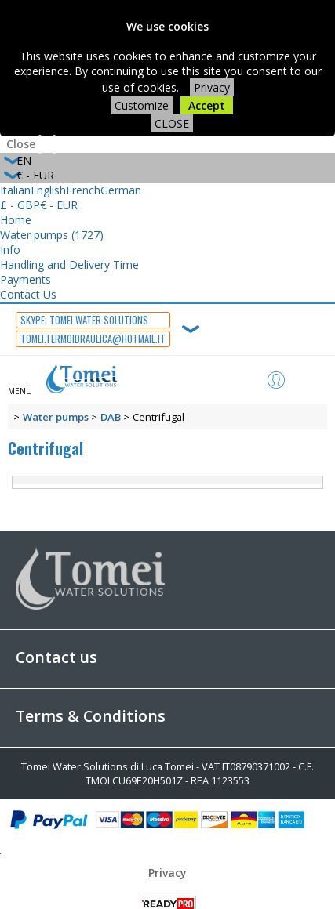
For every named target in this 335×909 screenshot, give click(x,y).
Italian (15, 190)
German (120, 190)
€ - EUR (59, 204)
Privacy (212, 87)
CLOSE (172, 123)
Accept (206, 105)
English (48, 190)
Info (10, 249)
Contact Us (28, 294)
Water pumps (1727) (52, 234)
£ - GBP (20, 204)
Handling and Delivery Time (69, 264)
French (83, 190)
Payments (25, 279)
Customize (142, 105)
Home (15, 219)
